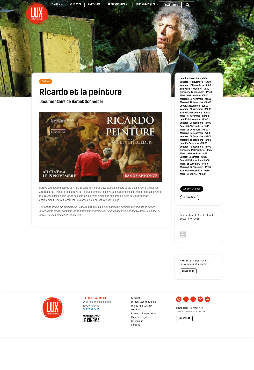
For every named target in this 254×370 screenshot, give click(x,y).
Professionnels (117, 4)
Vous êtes (75, 4)
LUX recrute (137, 321)
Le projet (135, 298)
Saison (56, 4)
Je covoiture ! (190, 197)
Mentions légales (140, 317)
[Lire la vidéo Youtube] (101, 147)
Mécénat (136, 309)
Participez (94, 4)
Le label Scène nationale (143, 302)
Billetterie (171, 5)
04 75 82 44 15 (91, 309)
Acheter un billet (191, 189)
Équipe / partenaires (142, 306)
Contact (135, 325)
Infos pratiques (145, 4)
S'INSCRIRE (188, 271)
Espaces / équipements (143, 313)
